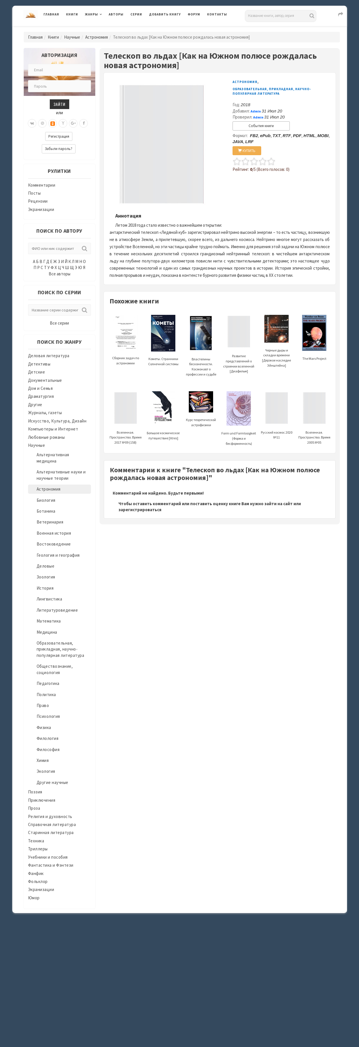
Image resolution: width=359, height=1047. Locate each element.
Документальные (45, 380)
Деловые (46, 566)
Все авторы (59, 273)
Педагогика (48, 683)
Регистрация (58, 136)
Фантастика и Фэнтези (51, 865)
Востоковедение (54, 544)
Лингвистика (49, 599)
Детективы (39, 364)
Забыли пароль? (58, 148)
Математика (49, 621)
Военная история (54, 533)
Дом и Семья (40, 388)
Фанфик (36, 873)
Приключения (41, 800)
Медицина (47, 632)
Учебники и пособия (48, 857)
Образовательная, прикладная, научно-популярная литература (60, 649)
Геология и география (58, 555)
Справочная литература (52, 824)
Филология (48, 738)
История (45, 588)
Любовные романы (46, 437)
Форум (194, 14)
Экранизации (41, 209)
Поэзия (35, 792)
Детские (36, 372)
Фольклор (38, 881)
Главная (51, 14)
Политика (46, 694)
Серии (136, 14)
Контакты (217, 14)
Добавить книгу (165, 14)
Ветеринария (50, 522)
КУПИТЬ (246, 150)
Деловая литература (49, 355)
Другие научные (52, 782)
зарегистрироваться (139, 509)
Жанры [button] (91, 14)
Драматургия (41, 396)
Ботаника (46, 511)
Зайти (59, 104)
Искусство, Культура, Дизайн (57, 421)
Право (43, 705)
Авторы (116, 14)
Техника (36, 840)
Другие (35, 404)
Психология (48, 716)
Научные (72, 37)
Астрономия (96, 37)
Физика (44, 727)
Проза (34, 808)
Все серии (59, 323)
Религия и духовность (50, 816)
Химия (43, 760)
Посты (34, 193)
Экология (46, 771)
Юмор (34, 897)
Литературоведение (57, 610)
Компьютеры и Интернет (53, 429)
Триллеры (38, 849)
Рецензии (38, 201)
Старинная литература (51, 832)
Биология (46, 500)
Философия (48, 749)
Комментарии (41, 185)
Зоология (46, 577)
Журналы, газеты (45, 412)
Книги (72, 14)
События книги (261, 125)
